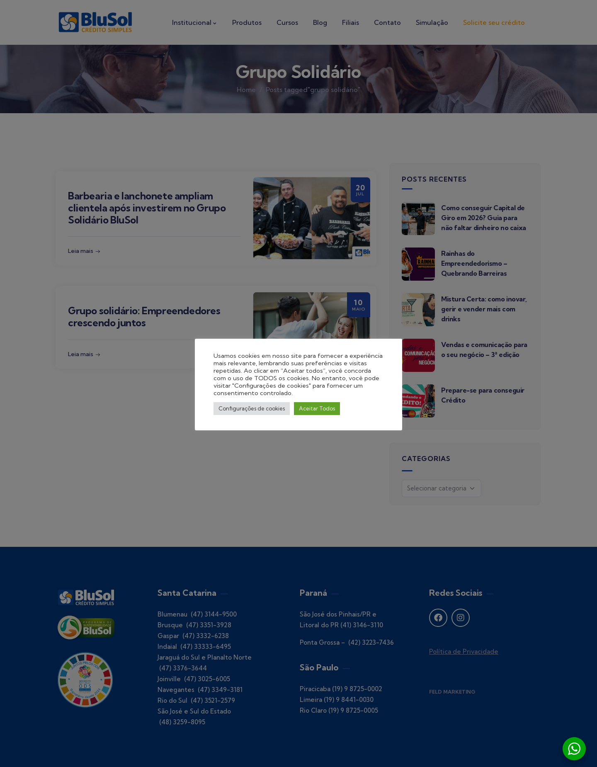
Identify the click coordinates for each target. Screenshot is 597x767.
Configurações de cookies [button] (251, 408)
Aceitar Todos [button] (317, 408)
